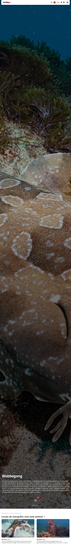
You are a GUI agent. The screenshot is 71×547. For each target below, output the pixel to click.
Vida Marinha (5, 513)
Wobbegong (18, 513)
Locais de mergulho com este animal (23, 516)
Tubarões (11, 513)
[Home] (7, 2)
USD (58, 2)
